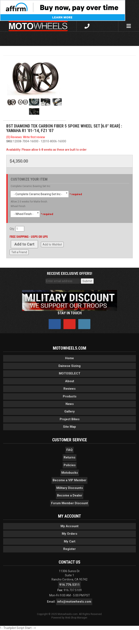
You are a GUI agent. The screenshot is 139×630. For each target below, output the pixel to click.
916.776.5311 (69, 585)
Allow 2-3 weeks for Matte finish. (29, 201)
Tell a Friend (19, 252)
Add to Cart (24, 244)
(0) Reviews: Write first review (25, 137)
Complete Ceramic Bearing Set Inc (30, 186)
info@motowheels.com (74, 601)
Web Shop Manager (76, 617)
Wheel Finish (18, 206)
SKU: (9, 141)
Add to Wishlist (52, 244)
